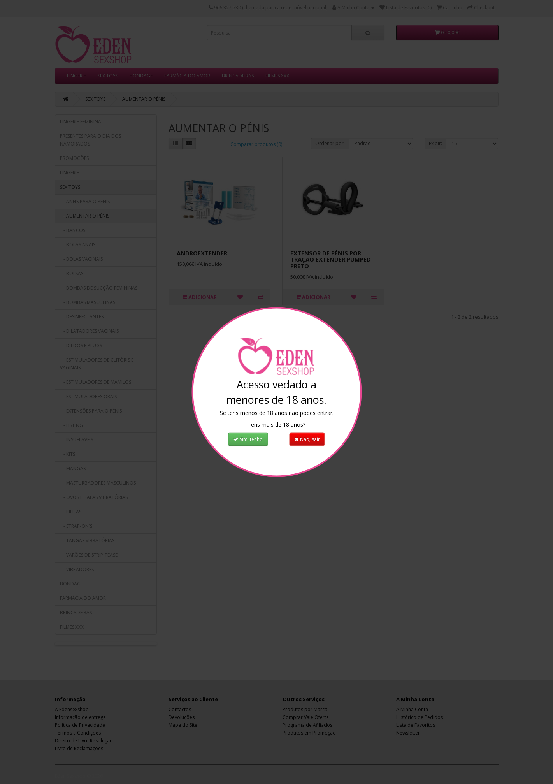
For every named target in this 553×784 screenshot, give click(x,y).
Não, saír (307, 437)
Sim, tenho (247, 437)
